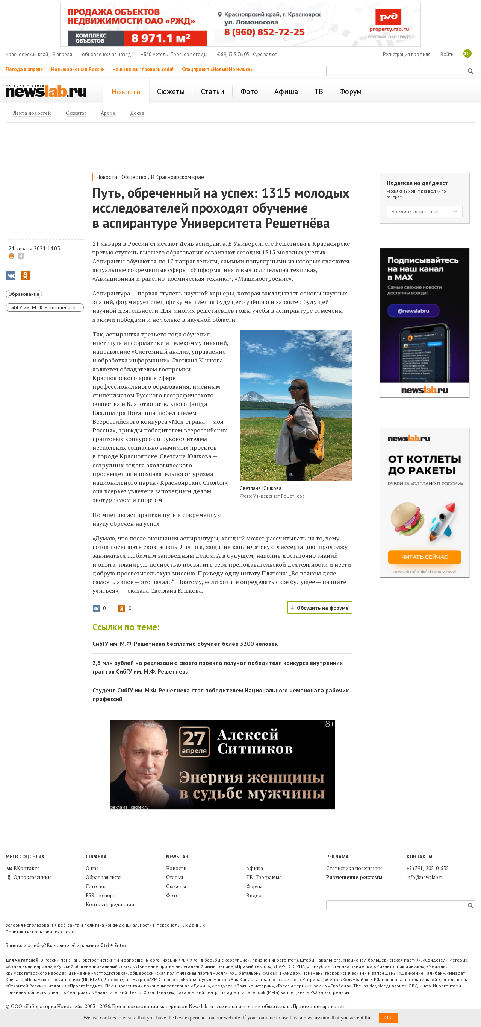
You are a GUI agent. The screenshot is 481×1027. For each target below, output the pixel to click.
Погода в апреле (24, 69)
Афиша (254, 868)
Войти (447, 54)
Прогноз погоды (189, 54)
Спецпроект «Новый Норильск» (217, 69)
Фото (172, 895)
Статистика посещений (354, 868)
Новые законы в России (77, 69)
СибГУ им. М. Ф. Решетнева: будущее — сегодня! (46, 307)
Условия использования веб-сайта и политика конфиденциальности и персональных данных (105, 925)
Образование (23, 294)
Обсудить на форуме (323, 607)
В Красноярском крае (177, 177)
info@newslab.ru (425, 877)
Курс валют (264, 54)
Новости (107, 177)
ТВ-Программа (264, 877)
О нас (92, 868)
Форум (254, 886)
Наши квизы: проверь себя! (143, 69)
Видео (254, 895)
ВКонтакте (23, 868)
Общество (134, 177)
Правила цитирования (319, 1006)
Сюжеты (176, 886)
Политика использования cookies (41, 931)
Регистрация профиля (407, 54)
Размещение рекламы (354, 877)
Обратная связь (104, 877)
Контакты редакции (110, 904)
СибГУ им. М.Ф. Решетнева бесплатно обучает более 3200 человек (185, 643)
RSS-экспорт (100, 895)
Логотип (96, 886)
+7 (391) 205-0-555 (428, 868)
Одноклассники (28, 877)
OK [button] (388, 1018)
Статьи (174, 877)
